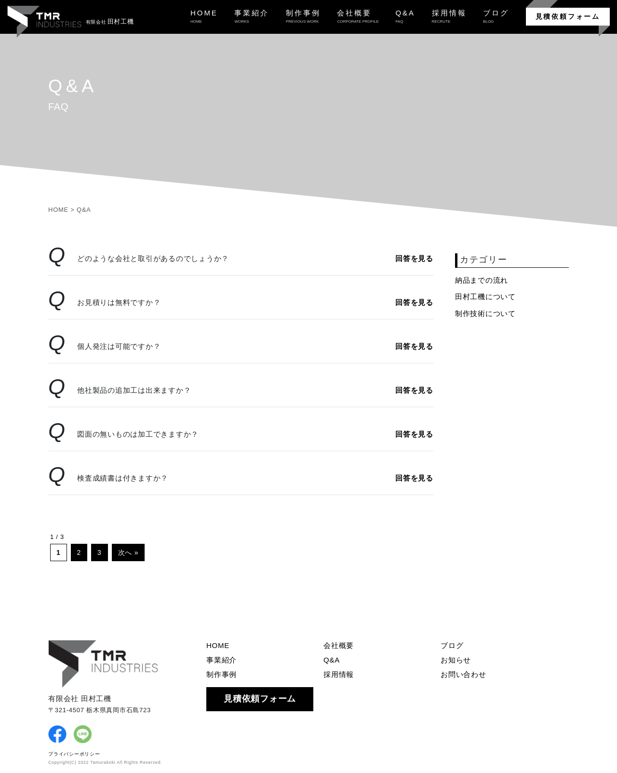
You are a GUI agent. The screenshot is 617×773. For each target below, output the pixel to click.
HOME (217, 645)
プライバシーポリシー (74, 754)
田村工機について (485, 296)
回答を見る (414, 258)
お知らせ (456, 660)
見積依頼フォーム (568, 16)
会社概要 (338, 645)
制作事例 (221, 674)
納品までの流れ (481, 280)
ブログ (452, 645)
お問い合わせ (463, 674)
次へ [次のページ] (125, 552)
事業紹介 (221, 660)
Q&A (331, 660)
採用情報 (338, 674)
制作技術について (485, 313)
